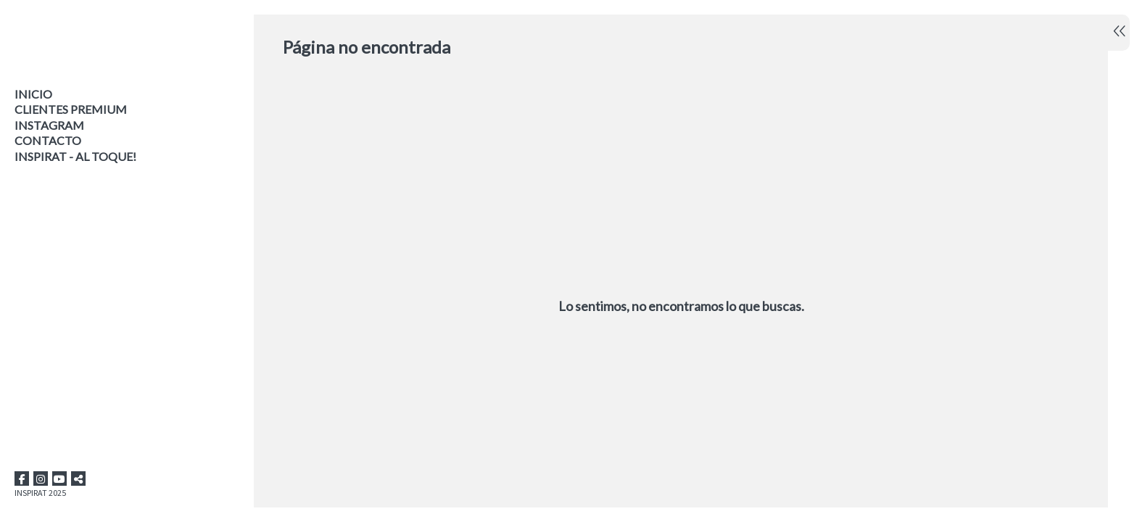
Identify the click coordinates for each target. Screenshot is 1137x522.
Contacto (48, 140)
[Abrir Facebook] (22, 478)
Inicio (33, 94)
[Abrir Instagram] (40, 478)
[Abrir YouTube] (59, 478)
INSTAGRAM (49, 125)
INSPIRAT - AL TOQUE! (75, 156)
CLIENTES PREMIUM (71, 109)
